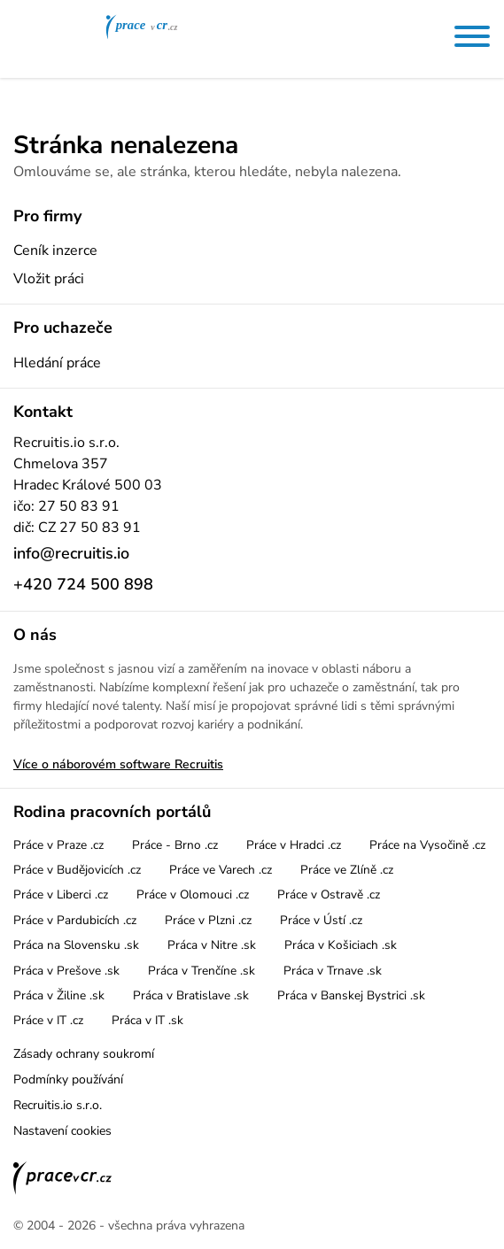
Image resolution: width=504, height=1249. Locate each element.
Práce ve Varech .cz (220, 869)
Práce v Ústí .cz (321, 920)
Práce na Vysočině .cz (427, 845)
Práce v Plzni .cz (208, 920)
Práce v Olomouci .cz (192, 894)
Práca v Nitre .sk (211, 945)
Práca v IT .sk (147, 1020)
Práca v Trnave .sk (332, 970)
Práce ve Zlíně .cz (346, 869)
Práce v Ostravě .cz (328, 894)
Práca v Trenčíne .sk (201, 970)
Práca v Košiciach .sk (340, 945)
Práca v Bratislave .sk (191, 995)
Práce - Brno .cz (175, 845)
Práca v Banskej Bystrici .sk (351, 995)
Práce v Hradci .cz (293, 845)
